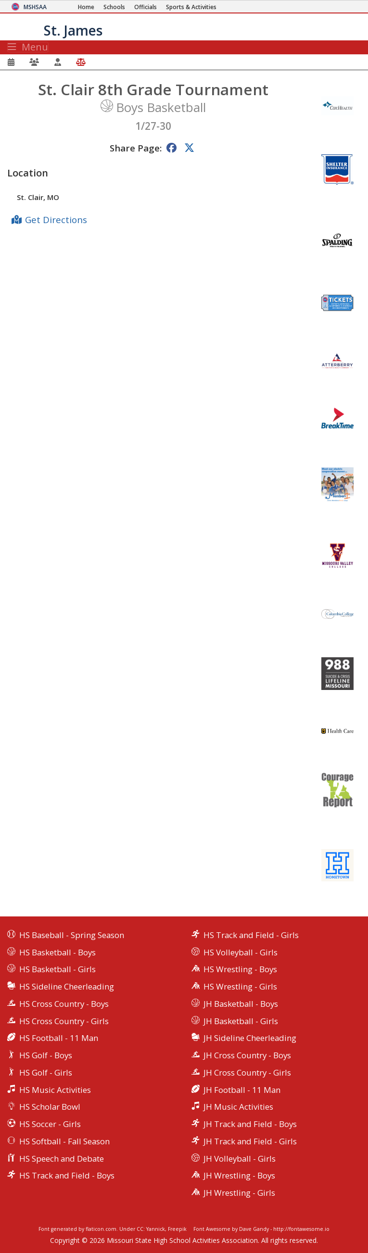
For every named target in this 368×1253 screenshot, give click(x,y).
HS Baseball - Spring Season (71, 934)
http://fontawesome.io (301, 1229)
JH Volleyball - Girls (239, 1158)
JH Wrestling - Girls (239, 1192)
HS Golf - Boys (45, 1055)
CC (140, 1229)
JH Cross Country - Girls (247, 1072)
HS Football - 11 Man (58, 1037)
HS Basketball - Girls (57, 969)
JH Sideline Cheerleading (249, 1037)
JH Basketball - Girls (240, 1021)
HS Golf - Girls (45, 1072)
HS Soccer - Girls (50, 1123)
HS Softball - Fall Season (64, 1141)
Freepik (177, 1229)
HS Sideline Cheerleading (66, 986)
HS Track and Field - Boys (66, 1175)
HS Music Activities (55, 1089)
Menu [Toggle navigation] (28, 47)
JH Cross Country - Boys (247, 1055)
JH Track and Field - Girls (250, 1141)
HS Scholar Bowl (49, 1106)
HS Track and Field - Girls (251, 934)
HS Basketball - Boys (57, 952)
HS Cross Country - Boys (64, 1003)
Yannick (155, 1229)
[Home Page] (86, 6)
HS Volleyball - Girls (240, 952)
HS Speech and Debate (61, 1158)
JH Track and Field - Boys (250, 1123)
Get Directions (56, 219)
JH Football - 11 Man (241, 1089)
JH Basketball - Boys (240, 1003)
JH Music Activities (238, 1106)
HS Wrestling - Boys (240, 969)
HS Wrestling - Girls (240, 986)
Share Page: (136, 148)
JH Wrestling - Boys (239, 1175)
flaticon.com (101, 1229)
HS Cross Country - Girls (64, 1021)
